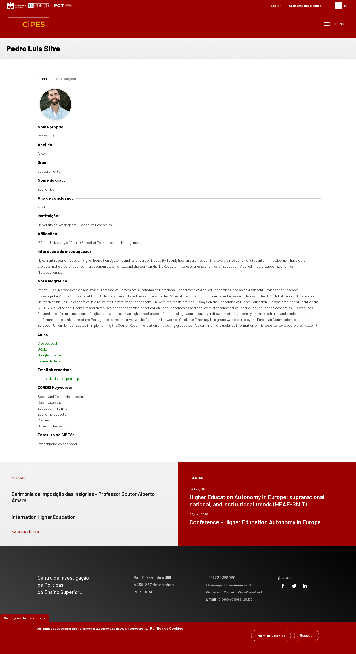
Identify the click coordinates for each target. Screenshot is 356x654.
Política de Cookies (166, 628)
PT (338, 5)
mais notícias (25, 531)
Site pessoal (47, 343)
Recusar (307, 636)
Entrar (276, 6)
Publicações (66, 78)
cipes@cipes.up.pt (235, 598)
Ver (46, 80)
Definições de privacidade (24, 618)
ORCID (42, 349)
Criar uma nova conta (305, 6)
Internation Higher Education (44, 517)
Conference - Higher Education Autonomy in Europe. (256, 522)
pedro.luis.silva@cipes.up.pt (59, 378)
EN (345, 5)
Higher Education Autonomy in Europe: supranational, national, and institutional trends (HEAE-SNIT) (258, 500)
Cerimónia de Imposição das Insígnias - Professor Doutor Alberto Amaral (83, 497)
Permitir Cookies (271, 635)
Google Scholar (49, 355)
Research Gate (49, 361)
